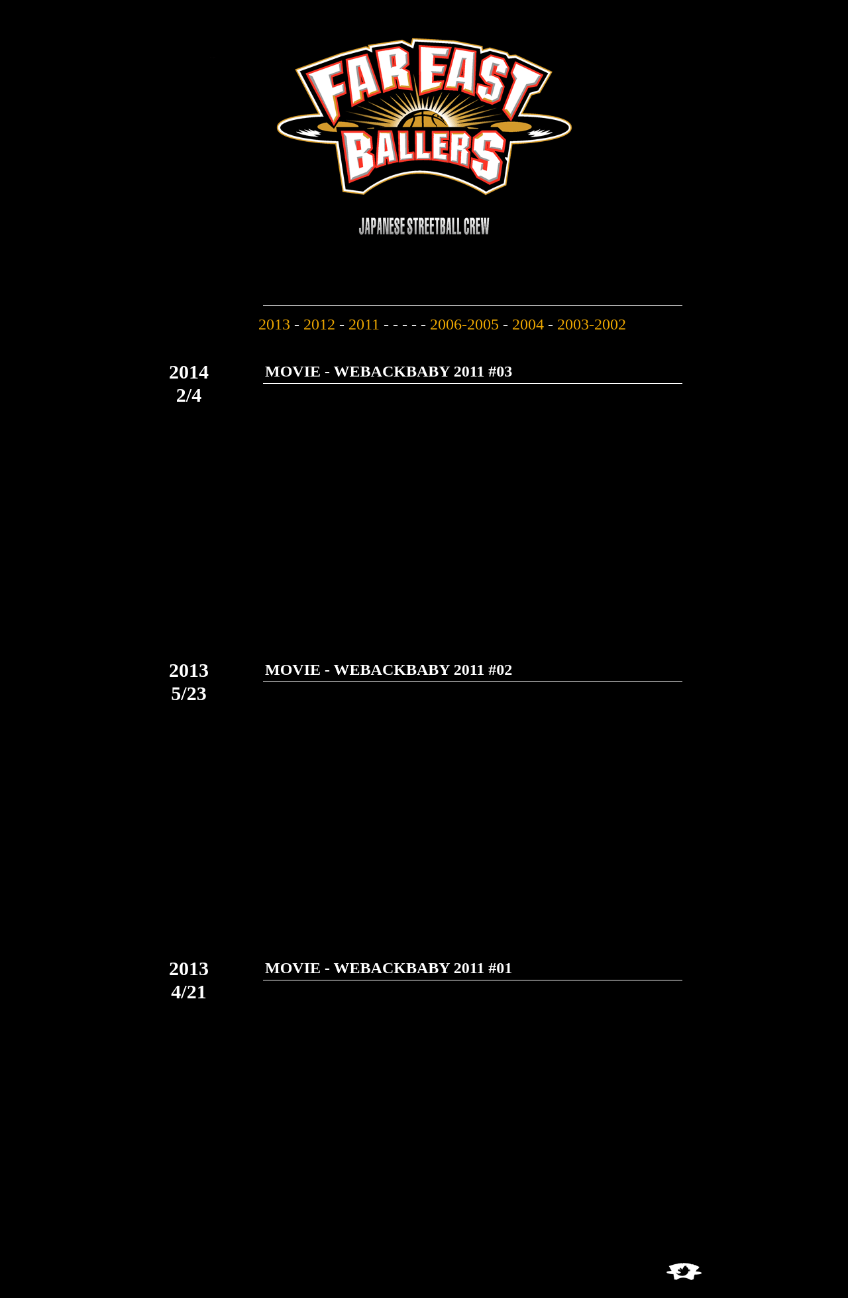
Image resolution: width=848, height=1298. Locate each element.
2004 (528, 324)
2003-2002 (591, 324)
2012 (319, 324)
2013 (274, 324)
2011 (364, 324)
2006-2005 (464, 324)
